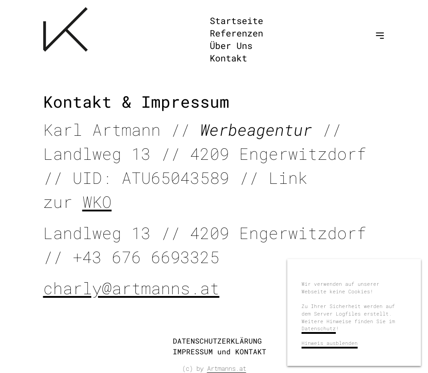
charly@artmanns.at (131, 288)
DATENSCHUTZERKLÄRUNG (217, 340)
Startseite (236, 20)
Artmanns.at (226, 368)
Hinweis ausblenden (330, 343)
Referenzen (236, 33)
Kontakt (228, 58)
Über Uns (231, 45)
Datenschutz (319, 328)
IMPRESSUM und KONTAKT (219, 351)
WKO (97, 201)
